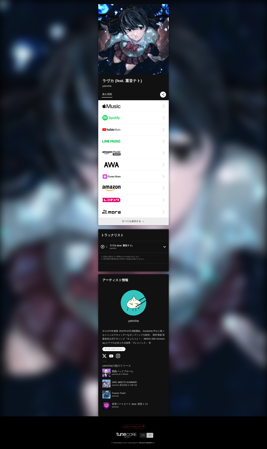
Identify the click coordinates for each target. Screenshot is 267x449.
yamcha (106, 85)
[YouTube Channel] (111, 356)
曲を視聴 (107, 94)
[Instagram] (118, 357)
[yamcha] (133, 303)
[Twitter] (104, 357)
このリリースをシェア (133, 427)
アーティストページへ (114, 349)
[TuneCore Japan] (126, 436)
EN (143, 435)
